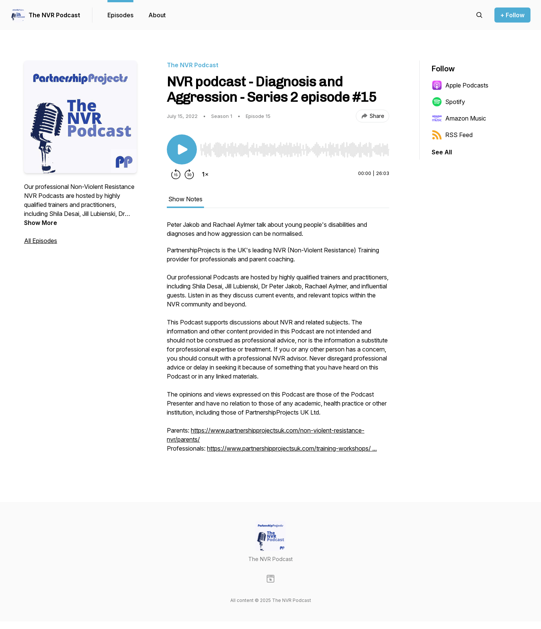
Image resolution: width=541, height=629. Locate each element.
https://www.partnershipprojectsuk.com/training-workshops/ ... (292, 448)
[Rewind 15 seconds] (176, 174)
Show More (40, 222)
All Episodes (40, 240)
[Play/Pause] (182, 149)
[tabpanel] (278, 340)
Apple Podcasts (460, 85)
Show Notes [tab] (185, 199)
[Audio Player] (294, 147)
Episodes (120, 15)
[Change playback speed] (205, 174)
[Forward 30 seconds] (189, 174)
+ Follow (512, 15)
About (157, 15)
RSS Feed (452, 135)
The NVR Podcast (54, 15)
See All (442, 152)
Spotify (448, 102)
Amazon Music (459, 118)
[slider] (294, 150)
